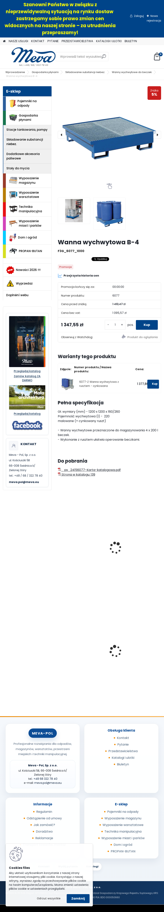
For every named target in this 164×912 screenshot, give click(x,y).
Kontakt (123, 738)
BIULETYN (131, 41)
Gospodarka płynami (45, 72)
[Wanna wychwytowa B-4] (109, 134)
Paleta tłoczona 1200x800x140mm (73, 653)
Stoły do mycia (17, 168)
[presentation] (62, 135)
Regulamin (44, 811)
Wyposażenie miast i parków (25, 223)
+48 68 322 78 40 (45, 779)
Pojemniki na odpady (23, 103)
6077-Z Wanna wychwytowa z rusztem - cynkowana (99, 384)
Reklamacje (44, 838)
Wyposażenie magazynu (24, 180)
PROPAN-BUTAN (25, 251)
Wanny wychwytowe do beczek (132, 72)
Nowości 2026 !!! (23, 270)
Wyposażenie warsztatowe (24, 195)
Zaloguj (139, 16)
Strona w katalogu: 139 (76, 474)
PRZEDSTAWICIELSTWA (77, 41)
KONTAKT (37, 41)
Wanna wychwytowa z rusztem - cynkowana (131, 554)
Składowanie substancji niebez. (85, 72)
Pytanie (123, 744)
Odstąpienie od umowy (44, 818)
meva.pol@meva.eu (24, 482)
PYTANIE (53, 41)
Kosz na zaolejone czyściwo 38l (134, 653)
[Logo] (29, 56)
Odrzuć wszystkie (48, 898)
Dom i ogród (23, 237)
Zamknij (78, 898)
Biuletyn (123, 764)
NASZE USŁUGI (18, 41)
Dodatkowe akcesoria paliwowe (23, 156)
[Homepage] (4, 41)
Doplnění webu (17, 295)
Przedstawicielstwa (123, 751)
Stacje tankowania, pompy (26, 130)
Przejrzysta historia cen (78, 275)
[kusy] (115, 324)
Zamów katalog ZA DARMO (27, 378)
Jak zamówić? (44, 825)
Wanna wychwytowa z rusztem (77, 554)
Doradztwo (44, 831)
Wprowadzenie (15, 72)
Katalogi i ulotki (123, 757)
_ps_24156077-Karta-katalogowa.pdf (89, 470)
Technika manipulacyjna (25, 209)
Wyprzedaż (19, 283)
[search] (104, 58)
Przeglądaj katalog (27, 371)
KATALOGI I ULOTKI (109, 41)
